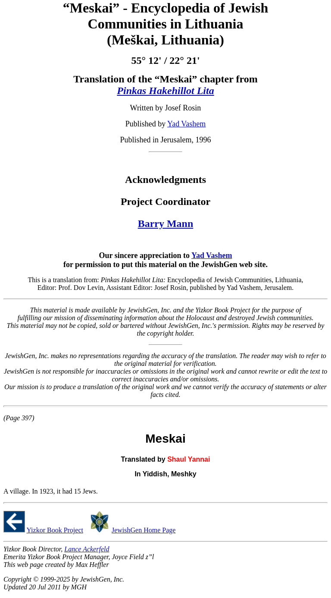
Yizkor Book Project (54, 530)
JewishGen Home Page (143, 530)
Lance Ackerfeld (86, 549)
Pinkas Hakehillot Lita (165, 90)
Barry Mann (166, 223)
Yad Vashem (186, 124)
